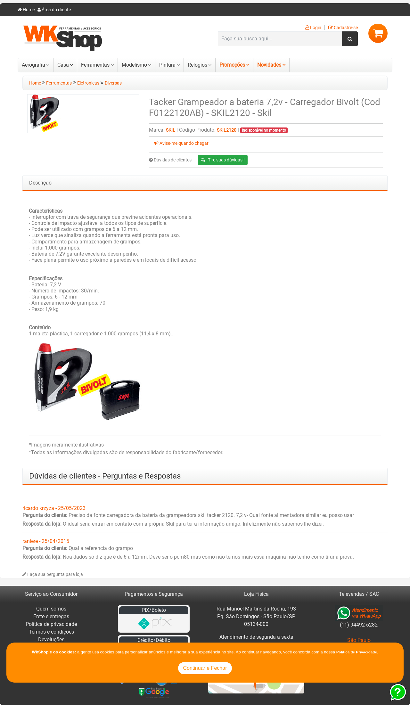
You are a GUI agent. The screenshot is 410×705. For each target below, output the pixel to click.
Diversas (113, 83)
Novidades (269, 65)
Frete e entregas (51, 616)
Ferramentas (95, 65)
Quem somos (51, 609)
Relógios (197, 65)
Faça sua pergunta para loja (52, 574)
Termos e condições (51, 632)
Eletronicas (88, 83)
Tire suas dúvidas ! (223, 159)
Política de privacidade (51, 624)
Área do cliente (54, 9)
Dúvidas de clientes (170, 160)
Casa (63, 65)
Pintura (167, 65)
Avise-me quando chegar (181, 143)
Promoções (232, 65)
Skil (170, 130)
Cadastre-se (343, 27)
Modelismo (134, 65)
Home (26, 9)
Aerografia (33, 65)
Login (313, 27)
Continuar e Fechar (205, 668)
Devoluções (51, 639)
